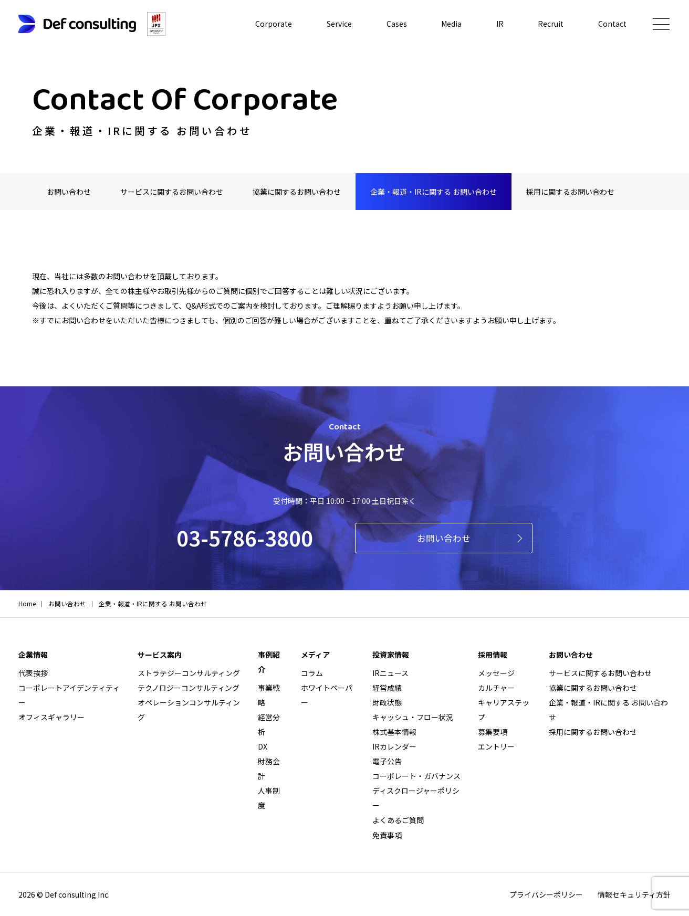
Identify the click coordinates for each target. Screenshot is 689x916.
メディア (315, 654)
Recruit (550, 24)
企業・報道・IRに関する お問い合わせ (433, 191)
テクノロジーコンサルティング (188, 687)
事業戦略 (269, 695)
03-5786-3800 (244, 537)
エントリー (496, 746)
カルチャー (496, 687)
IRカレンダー (394, 746)
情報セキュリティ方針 (634, 894)
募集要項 (492, 732)
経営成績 (387, 687)
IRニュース (390, 673)
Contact (612, 24)
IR (500, 24)
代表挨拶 (33, 673)
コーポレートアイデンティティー (69, 695)
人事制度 (269, 797)
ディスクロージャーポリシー (416, 797)
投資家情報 (390, 654)
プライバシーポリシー (546, 894)
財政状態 (387, 702)
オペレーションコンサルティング (189, 709)
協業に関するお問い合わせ (297, 191)
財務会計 (269, 768)
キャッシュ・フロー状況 (412, 717)
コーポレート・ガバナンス (416, 776)
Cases (397, 24)
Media (451, 24)
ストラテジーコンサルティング (189, 673)
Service (339, 24)
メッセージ (496, 673)
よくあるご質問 (398, 820)
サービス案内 (160, 654)
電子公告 (387, 761)
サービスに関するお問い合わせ (171, 191)
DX (262, 746)
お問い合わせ (69, 191)
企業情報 (33, 654)
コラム (312, 673)
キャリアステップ (503, 709)
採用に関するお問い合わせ (570, 191)
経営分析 (269, 724)
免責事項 (387, 834)
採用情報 (492, 654)
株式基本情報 (394, 732)
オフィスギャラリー (51, 717)
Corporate (273, 24)
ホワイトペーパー (326, 695)
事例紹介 (269, 662)
